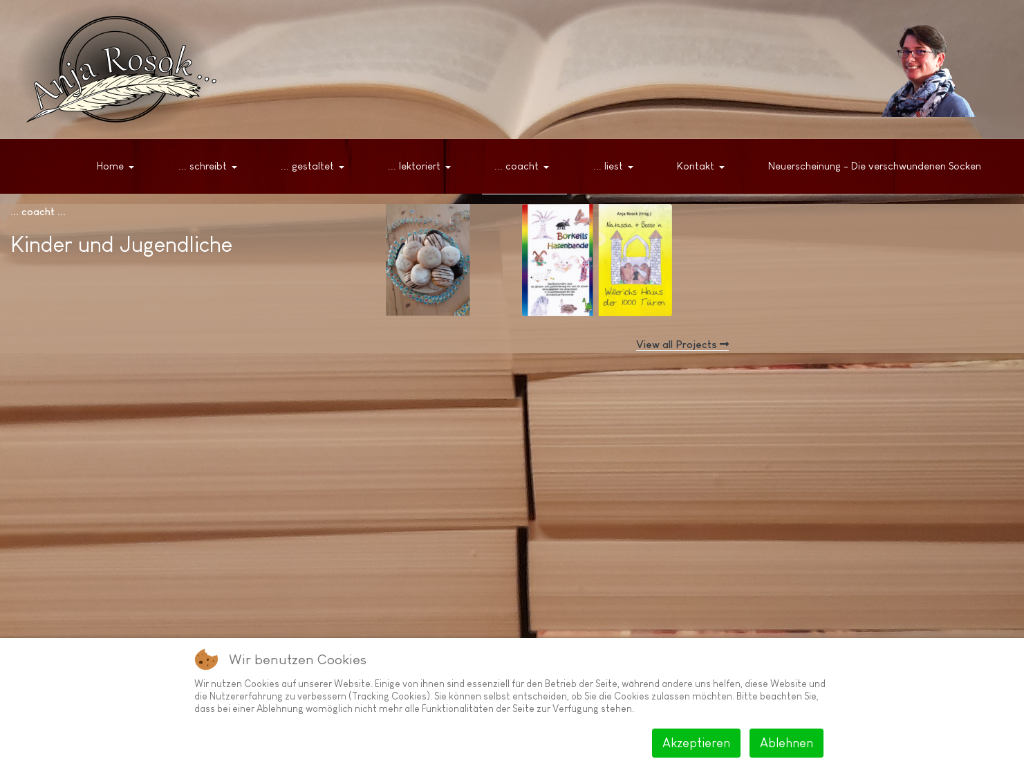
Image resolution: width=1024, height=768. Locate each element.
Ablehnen (786, 743)
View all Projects (682, 344)
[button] (118, 166)
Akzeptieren (696, 743)
